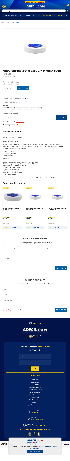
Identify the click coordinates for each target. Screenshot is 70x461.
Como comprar (35, 384)
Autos (28, 15)
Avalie (14, 76)
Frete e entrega (35, 397)
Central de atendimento (35, 400)
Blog (65, 15)
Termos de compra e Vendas (35, 389)
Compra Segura (35, 382)
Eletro (33, 15)
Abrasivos (22, 15)
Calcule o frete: (35, 113)
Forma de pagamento (35, 395)
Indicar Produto (61, 268)
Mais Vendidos (47, 15)
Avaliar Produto (61, 310)
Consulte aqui (20, 122)
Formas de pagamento (11, 102)
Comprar (10, 227)
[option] (13, 208)
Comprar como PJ (57, 15)
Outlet (39, 15)
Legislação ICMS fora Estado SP (35, 405)
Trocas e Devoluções (35, 392)
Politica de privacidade (35, 387)
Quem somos (35, 379)
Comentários (35, 260)
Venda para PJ (35, 402)
